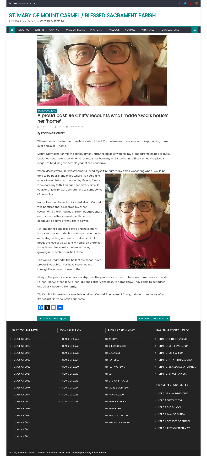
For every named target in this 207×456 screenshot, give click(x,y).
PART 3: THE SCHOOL (169, 407)
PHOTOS (95, 29)
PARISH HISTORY (117, 401)
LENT (111, 373)
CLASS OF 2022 (22, 366)
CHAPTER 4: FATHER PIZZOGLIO (175, 359)
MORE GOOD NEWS (47, 110)
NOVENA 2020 (116, 394)
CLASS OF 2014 (22, 422)
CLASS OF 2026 (22, 339)
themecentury (99, 452)
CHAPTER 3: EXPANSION (170, 353)
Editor (61, 126)
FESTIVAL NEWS (117, 366)
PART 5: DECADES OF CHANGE (174, 421)
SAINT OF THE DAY (118, 415)
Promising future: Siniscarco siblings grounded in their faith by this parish (154, 318)
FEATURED (114, 359)
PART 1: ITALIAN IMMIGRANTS (173, 393)
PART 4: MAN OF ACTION (171, 414)
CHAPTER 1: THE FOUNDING (172, 339)
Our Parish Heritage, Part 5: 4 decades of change (56, 318)
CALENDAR (114, 353)
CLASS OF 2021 (22, 373)
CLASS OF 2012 (22, 436)
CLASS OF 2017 (22, 401)
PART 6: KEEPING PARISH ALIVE (174, 428)
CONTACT (55, 29)
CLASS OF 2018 (22, 394)
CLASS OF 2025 (22, 346)
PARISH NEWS (116, 408)
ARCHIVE (113, 339)
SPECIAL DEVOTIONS (120, 422)
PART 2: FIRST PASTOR (170, 400)
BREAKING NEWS (117, 346)
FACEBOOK (114, 29)
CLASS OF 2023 (22, 359)
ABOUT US (23, 29)
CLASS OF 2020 (22, 380)
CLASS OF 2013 (22, 429)
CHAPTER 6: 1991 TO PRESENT (174, 373)
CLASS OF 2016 (22, 408)
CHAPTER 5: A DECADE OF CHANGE (177, 366)
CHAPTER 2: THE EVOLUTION (173, 346)
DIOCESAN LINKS (170, 29)
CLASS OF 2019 (22, 387)
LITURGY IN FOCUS (118, 380)
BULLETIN (39, 29)
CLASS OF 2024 (22, 353)
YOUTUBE (130, 29)
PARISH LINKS (147, 29)
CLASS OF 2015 (22, 415)
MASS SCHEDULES (75, 29)
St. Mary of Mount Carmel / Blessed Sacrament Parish (82, 15)
